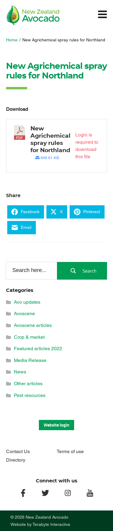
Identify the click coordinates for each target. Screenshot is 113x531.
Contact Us (18, 451)
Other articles (28, 383)
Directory (15, 460)
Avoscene (24, 313)
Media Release (30, 360)
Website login (56, 425)
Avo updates (27, 302)
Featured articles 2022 (38, 348)
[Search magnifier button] (82, 271)
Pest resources (30, 395)
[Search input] (31, 270)
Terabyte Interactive (51, 524)
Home (11, 39)
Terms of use (70, 451)
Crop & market (29, 337)
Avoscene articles (33, 325)
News (20, 372)
